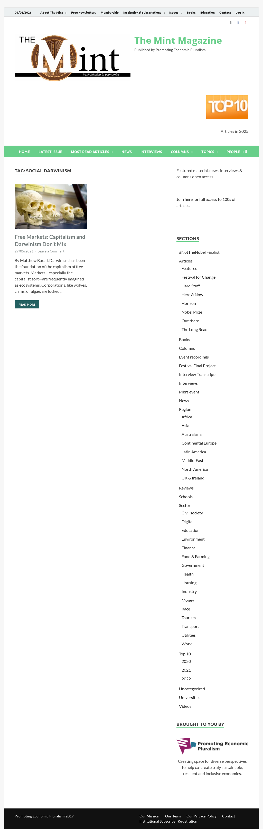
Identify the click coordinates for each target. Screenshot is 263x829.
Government (193, 565)
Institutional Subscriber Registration (168, 821)
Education (207, 12)
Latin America (194, 451)
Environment (193, 538)
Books (191, 12)
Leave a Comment (50, 251)
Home (24, 151)
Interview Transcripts (198, 374)
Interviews (151, 151)
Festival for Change (198, 277)
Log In (240, 12)
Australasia (192, 434)
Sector (184, 505)
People (233, 151)
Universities (189, 697)
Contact (225, 12)
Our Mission (149, 816)
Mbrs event (189, 391)
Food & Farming (196, 556)
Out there (190, 320)
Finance (188, 547)
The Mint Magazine (178, 40)
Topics (207, 151)
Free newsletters (83, 12)
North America (195, 469)
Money (188, 600)
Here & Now (192, 294)
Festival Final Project (197, 365)
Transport (190, 626)
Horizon (189, 303)
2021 (186, 669)
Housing (189, 582)
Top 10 (185, 653)
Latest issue (50, 151)
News (126, 151)
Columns (180, 151)
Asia (185, 425)
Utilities (189, 635)
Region (185, 409)
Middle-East (192, 460)
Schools (186, 496)
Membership (110, 12)
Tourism (189, 617)
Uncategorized (192, 688)
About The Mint (51, 12)
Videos (185, 706)
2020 (186, 661)
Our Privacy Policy (201, 816)
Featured (190, 268)
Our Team (173, 816)
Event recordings (194, 356)
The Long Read (195, 329)
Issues (174, 12)
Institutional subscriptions (142, 12)
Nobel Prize (192, 311)
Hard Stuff (191, 285)
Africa (187, 416)
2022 (186, 678)
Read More (25, 303)
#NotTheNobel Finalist (199, 252)
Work (187, 643)
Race (186, 608)
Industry (189, 591)
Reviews (186, 487)
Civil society (192, 512)
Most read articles (90, 151)
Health (188, 573)
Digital (187, 521)
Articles (186, 260)
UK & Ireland (193, 477)
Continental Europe (199, 442)
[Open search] (246, 151)
